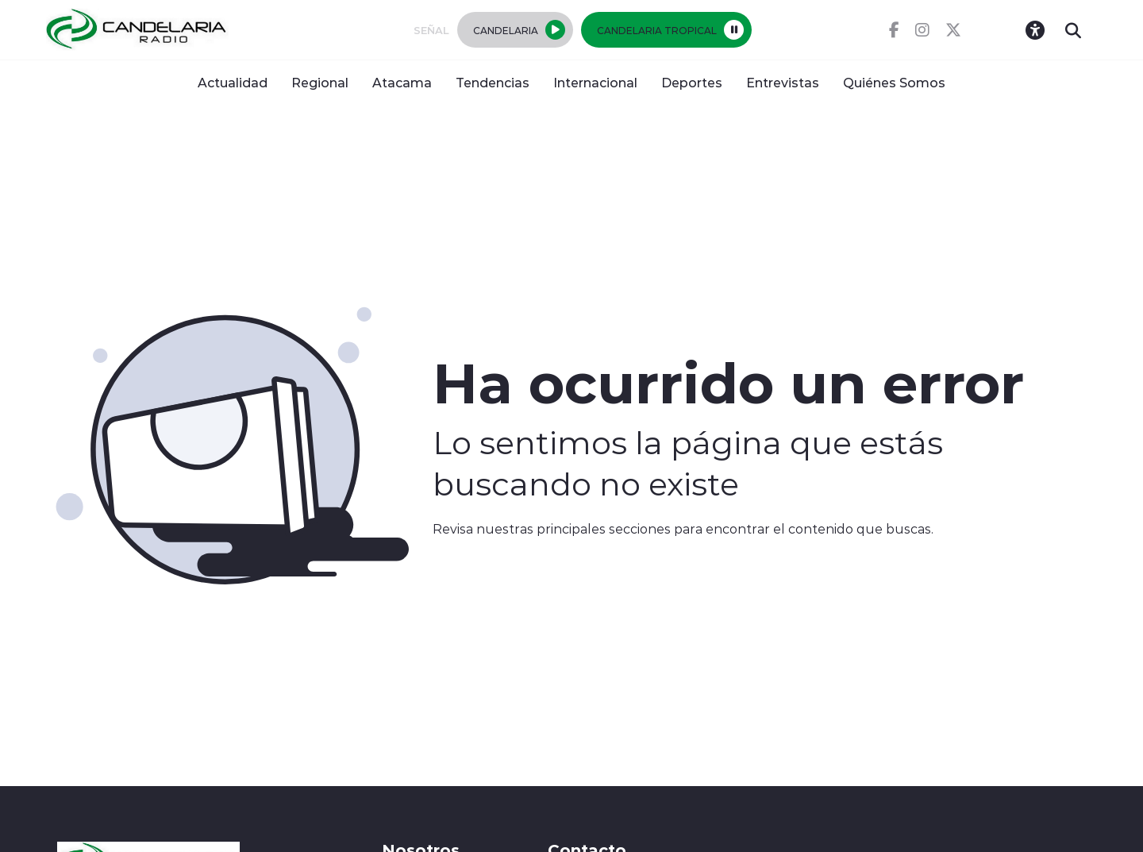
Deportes (691, 82)
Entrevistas (782, 82)
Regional (319, 82)
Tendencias (492, 82)
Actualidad (232, 82)
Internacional (595, 82)
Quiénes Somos (894, 82)
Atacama (402, 82)
